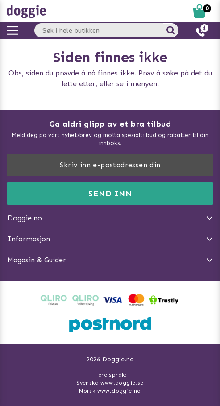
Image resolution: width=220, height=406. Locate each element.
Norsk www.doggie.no (110, 391)
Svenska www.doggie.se (109, 383)
